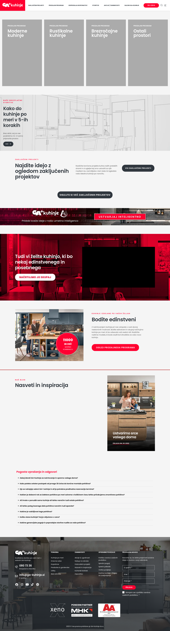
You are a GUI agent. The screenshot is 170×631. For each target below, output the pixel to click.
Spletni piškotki (105, 566)
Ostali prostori (142, 33)
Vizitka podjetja (105, 570)
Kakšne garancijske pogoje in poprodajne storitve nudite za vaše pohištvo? (53, 522)
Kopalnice (55, 564)
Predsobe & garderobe (60, 567)
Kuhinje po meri (57, 558)
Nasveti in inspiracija (83, 567)
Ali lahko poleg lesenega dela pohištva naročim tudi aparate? (47, 506)
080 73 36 (25, 565)
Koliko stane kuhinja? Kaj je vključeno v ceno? (40, 517)
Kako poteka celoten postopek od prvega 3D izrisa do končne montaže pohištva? (55, 483)
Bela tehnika (56, 574)
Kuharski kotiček (81, 571)
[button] (84, 478)
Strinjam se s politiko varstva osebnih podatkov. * (136, 593)
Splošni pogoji (104, 563)
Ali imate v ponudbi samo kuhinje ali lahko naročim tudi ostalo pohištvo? (52, 500)
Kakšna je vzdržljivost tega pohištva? (36, 511)
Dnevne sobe (56, 561)
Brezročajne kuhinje (105, 33)
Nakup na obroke (82, 561)
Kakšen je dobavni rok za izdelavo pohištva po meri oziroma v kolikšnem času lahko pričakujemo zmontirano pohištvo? (72, 494)
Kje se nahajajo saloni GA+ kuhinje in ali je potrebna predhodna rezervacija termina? (57, 489)
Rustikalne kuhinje (61, 33)
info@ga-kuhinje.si (32, 575)
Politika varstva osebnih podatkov (108, 559)
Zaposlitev (79, 574)
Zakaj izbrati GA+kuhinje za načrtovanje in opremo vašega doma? (49, 478)
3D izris (150, 5)
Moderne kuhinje (17, 33)
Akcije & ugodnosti (82, 558)
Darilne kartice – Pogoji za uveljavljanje (108, 574)
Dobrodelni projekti (82, 564)
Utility (53, 571)
